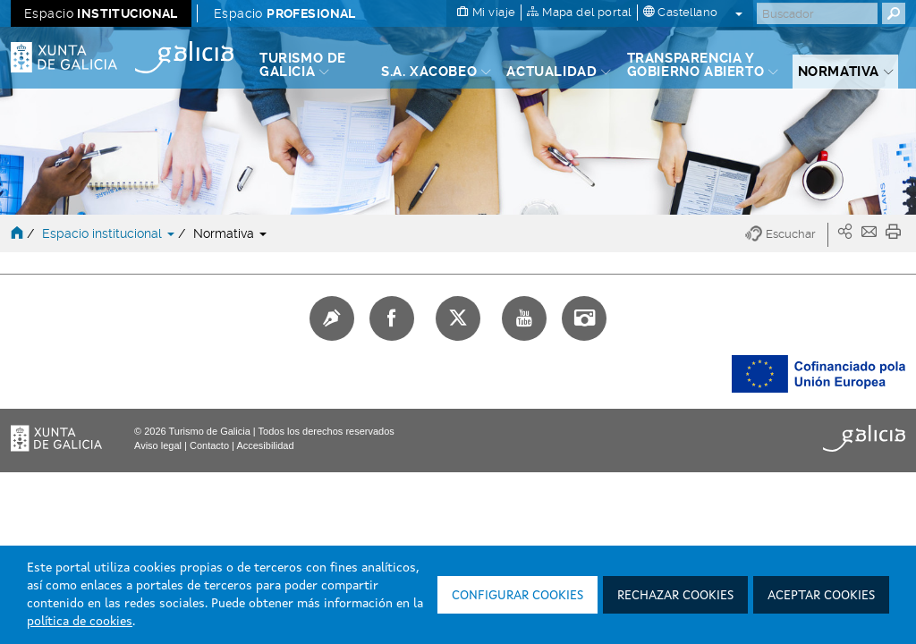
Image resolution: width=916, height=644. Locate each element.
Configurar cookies (517, 595)
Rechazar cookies (675, 595)
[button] (786, 235)
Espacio (101, 13)
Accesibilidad (264, 445)
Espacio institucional (110, 233)
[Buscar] (817, 13)
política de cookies (79, 621)
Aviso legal (158, 445)
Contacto (209, 445)
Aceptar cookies (821, 595)
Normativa (230, 233)
